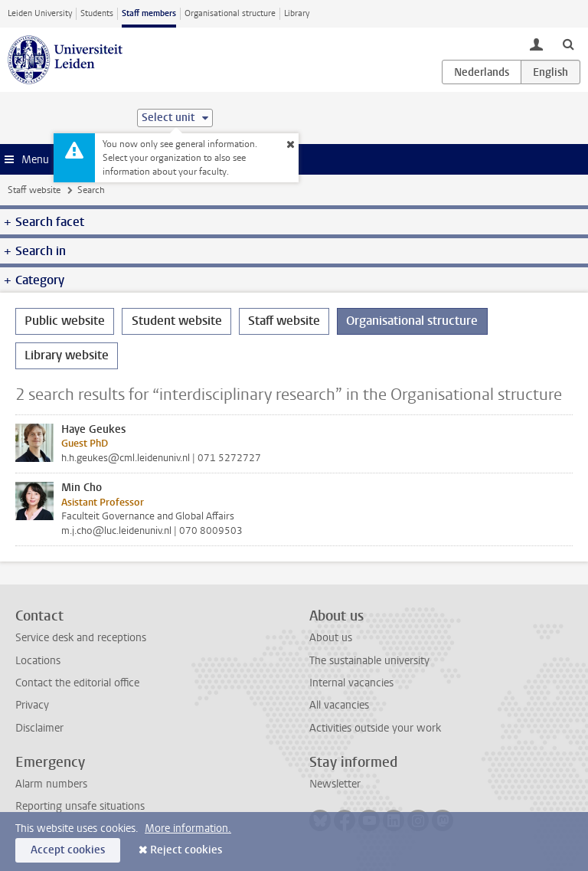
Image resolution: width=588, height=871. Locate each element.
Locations (37, 660)
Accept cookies (68, 850)
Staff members (149, 13)
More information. (188, 828)
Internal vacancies (351, 683)
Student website (177, 321)
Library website (66, 355)
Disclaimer (39, 728)
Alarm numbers (51, 784)
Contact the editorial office (77, 683)
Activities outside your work (375, 728)
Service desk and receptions (80, 637)
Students (96, 13)
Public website (64, 321)
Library (296, 13)
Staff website (34, 190)
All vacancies (339, 705)
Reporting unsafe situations (80, 806)
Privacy (32, 705)
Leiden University (40, 13)
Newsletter (335, 784)
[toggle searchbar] (568, 43)
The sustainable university (369, 660)
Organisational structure (230, 13)
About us (330, 637)
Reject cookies (186, 850)
